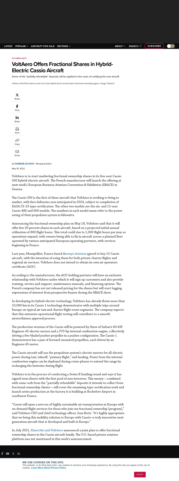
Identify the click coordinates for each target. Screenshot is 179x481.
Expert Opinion (100, 440)
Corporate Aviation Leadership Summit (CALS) (21, 456)
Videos (97, 448)
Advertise (145, 452)
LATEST (8, 46)
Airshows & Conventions (105, 455)
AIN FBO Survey (12, 437)
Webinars (98, 452)
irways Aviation (92, 193)
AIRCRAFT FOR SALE (42, 46)
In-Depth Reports (101, 444)
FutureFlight (19, 58)
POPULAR (21, 46)
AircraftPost (11, 444)
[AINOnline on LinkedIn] (18, 424)
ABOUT (120, 46)
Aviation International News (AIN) (20, 440)
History (142, 444)
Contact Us (144, 448)
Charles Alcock (41, 94)
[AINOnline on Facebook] (2, 424)
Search (135, 46)
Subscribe (154, 46)
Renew (52, 444)
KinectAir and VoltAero (64, 396)
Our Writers (144, 440)
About (141, 437)
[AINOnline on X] (13, 424)
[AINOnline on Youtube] (7, 424)
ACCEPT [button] (139, 475)
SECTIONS (64, 46)
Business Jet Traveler (15, 448)
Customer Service (57, 440)
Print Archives (100, 437)
